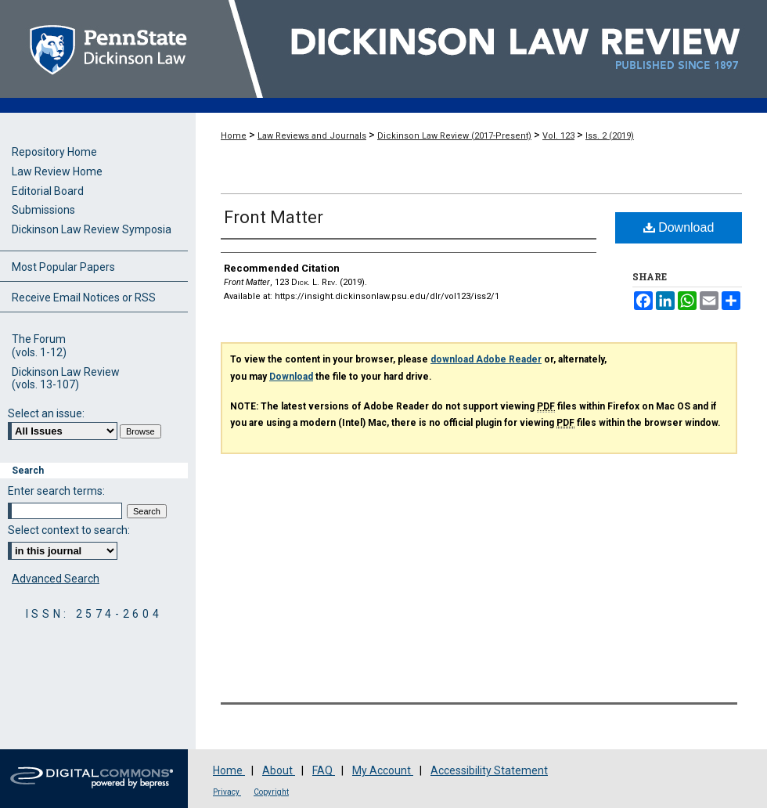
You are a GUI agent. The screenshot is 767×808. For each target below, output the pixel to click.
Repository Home (54, 152)
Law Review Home (57, 171)
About (278, 770)
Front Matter (273, 217)
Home (234, 136)
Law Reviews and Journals (311, 136)
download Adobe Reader (486, 359)
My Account (382, 770)
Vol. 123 (558, 136)
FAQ (323, 770)
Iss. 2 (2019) (609, 136)
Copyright (271, 792)
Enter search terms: (56, 491)
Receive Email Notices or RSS (84, 297)
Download (679, 227)
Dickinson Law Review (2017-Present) (454, 136)
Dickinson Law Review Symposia (91, 229)
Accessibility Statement (489, 770)
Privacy (227, 792)
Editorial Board (48, 191)
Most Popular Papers (63, 267)
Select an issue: (46, 413)
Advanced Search (55, 578)
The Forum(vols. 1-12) (39, 346)
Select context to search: (69, 530)
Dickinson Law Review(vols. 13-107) (66, 378)
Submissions (43, 210)
